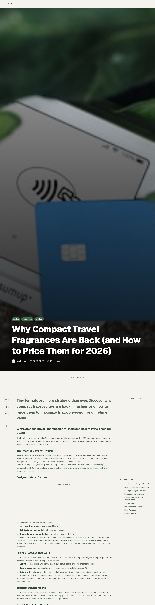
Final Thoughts (130, 510)
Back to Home (12, 4)
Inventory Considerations (134, 494)
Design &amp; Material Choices (136, 487)
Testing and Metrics (132, 503)
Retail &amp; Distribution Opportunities (134, 498)
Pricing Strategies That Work (135, 491)
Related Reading (130, 513)
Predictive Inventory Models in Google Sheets (47, 598)
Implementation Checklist (134, 507)
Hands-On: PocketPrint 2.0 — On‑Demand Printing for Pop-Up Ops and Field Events (54, 543)
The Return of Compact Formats (137, 484)
